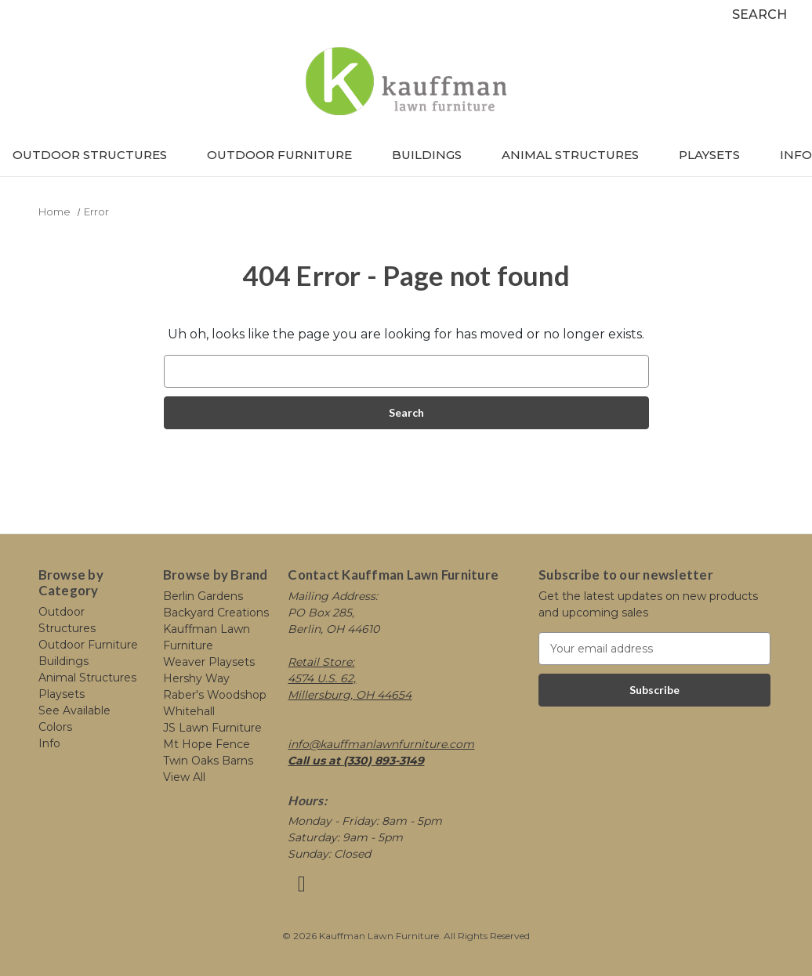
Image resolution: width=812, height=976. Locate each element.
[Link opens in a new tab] (301, 887)
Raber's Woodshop (214, 695)
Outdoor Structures (97, 154)
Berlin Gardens (203, 596)
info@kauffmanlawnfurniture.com (381, 744)
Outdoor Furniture (287, 154)
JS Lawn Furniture (212, 728)
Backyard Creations (216, 612)
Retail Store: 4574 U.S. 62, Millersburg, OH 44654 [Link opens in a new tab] (349, 678)
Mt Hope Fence (206, 744)
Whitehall (189, 711)
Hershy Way (196, 678)
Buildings (434, 154)
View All (184, 777)
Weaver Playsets (209, 662)
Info (796, 154)
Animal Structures (578, 154)
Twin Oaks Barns (208, 761)
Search (759, 14)
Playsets (717, 154)
